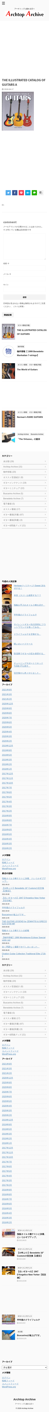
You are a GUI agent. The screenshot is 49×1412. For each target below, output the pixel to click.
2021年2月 (7, 699)
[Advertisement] (24, 47)
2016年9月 (7, 816)
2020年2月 (7, 741)
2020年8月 (7, 713)
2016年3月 (7, 844)
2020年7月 (7, 718)
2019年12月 (7, 746)
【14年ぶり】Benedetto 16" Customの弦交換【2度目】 (23, 889)
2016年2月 (7, 848)
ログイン (6, 859)
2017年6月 (7, 792)
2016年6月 (7, 830)
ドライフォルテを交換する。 (27, 634)
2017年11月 (7, 778)
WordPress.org (9, 869)
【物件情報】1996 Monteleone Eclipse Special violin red (23, 938)
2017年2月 (7, 811)
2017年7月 (7, 788)
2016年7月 (7, 825)
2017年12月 (7, 774)
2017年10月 (7, 783)
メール (7, 274)
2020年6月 (7, 722)
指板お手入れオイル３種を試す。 (29, 605)
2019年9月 (7, 750)
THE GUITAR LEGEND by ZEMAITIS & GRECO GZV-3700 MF (24, 922)
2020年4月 (7, 732)
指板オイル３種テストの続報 (15, 930)
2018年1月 (7, 769)
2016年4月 (7, 839)
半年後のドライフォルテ (25, 615)
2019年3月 (7, 760)
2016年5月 (7, 834)
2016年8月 (7, 820)
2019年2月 (7, 764)
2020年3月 (7, 736)
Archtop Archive (24, 1399)
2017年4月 (7, 802)
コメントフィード (10, 866)
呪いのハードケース (23, 644)
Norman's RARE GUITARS (30, 417)
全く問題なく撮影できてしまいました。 (21, 947)
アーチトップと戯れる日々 (24, 1404)
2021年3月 (7, 694)
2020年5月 (7, 727)
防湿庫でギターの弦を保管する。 (29, 654)
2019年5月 (7, 755)
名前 (6, 263)
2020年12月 (7, 704)
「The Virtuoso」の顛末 (28, 439)
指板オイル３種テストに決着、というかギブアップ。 (24, 879)
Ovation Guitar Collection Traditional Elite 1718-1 (24, 955)
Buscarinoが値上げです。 (14, 914)
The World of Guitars (27, 369)
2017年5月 (7, 797)
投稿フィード (8, 862)
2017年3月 (7, 806)
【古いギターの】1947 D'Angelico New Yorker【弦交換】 (23, 899)
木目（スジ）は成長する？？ (27, 595)
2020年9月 (7, 708)
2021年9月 (7, 690)
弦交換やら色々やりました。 (27, 673)
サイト (6, 285)
